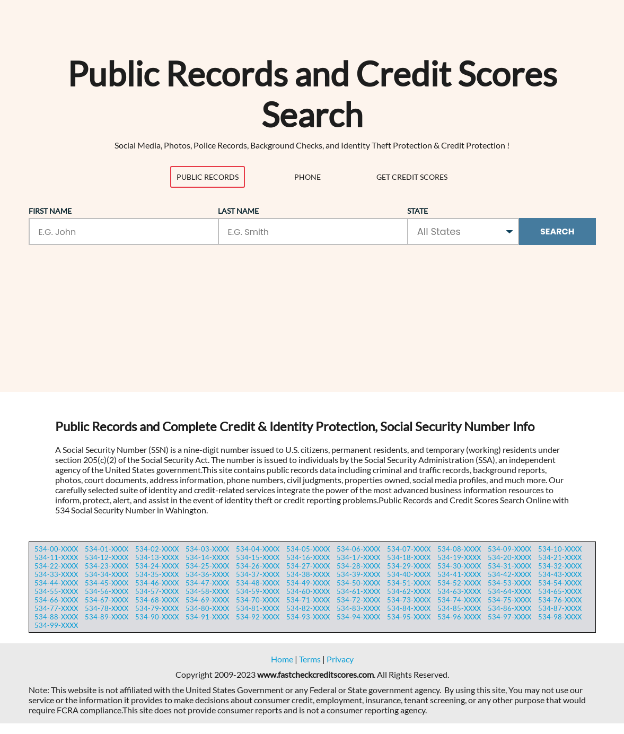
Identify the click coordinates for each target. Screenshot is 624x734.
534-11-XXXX (56, 557)
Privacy (340, 659)
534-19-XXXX (459, 557)
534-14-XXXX (207, 557)
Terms (310, 659)
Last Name (238, 210)
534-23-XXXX (106, 566)
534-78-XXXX (106, 608)
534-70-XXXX (257, 600)
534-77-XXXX (56, 608)
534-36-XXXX (207, 574)
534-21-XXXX (560, 557)
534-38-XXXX (308, 574)
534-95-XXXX (408, 617)
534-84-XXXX (408, 608)
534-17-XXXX (358, 557)
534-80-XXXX (207, 608)
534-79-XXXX (157, 608)
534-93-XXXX (308, 617)
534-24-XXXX (157, 566)
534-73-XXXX (408, 600)
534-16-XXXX (308, 557)
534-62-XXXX (408, 591)
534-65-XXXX (560, 591)
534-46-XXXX (157, 583)
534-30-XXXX (459, 566)
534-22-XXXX (56, 566)
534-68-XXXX (157, 600)
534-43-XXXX (560, 574)
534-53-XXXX (509, 583)
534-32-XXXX (560, 566)
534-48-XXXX (257, 583)
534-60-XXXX (308, 591)
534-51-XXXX (408, 583)
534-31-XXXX (509, 566)
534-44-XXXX (56, 583)
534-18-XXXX (408, 557)
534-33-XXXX (56, 574)
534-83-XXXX (358, 608)
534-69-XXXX (207, 600)
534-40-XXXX (408, 574)
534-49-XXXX (308, 583)
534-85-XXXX (459, 608)
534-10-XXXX (560, 549)
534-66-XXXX (56, 600)
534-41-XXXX (459, 574)
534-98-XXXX (560, 617)
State (417, 210)
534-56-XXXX (106, 591)
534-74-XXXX (459, 600)
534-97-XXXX (509, 617)
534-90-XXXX (157, 617)
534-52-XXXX (459, 583)
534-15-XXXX (257, 557)
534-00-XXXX (56, 549)
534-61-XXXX (358, 591)
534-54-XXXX (560, 583)
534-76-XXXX (560, 600)
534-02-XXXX (157, 549)
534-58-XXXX (207, 591)
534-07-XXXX (408, 549)
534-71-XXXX (308, 600)
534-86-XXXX (509, 608)
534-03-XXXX (207, 549)
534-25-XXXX (207, 566)
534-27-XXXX (308, 566)
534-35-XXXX (157, 574)
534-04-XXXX (257, 549)
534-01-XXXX (106, 549)
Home (282, 659)
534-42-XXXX (509, 574)
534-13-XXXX (157, 557)
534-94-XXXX (358, 617)
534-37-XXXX (257, 574)
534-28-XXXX (358, 566)
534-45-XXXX (106, 583)
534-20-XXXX (509, 557)
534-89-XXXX (106, 617)
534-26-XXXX (257, 566)
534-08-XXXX (459, 549)
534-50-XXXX (358, 583)
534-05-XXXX (308, 549)
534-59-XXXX (257, 591)
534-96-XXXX (459, 617)
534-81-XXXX (257, 608)
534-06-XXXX (358, 549)
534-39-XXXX (358, 574)
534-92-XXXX (257, 617)
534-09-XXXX (509, 549)
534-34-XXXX (106, 574)
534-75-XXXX (509, 600)
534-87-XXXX (560, 608)
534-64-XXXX (509, 591)
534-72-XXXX (358, 600)
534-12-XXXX (106, 557)
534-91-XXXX (207, 617)
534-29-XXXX (408, 566)
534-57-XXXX (157, 591)
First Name (50, 210)
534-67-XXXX (106, 600)
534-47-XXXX (207, 583)
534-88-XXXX (56, 617)
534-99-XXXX (56, 625)
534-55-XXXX (56, 591)
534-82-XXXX (308, 608)
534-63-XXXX (459, 591)
